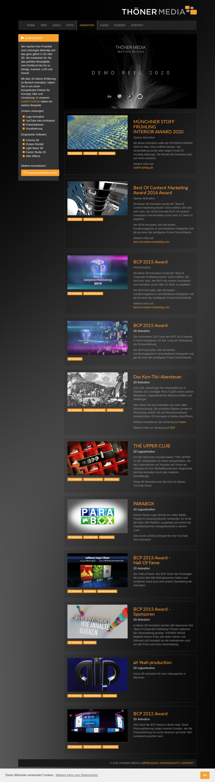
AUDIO (104, 25)
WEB (44, 25)
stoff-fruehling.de (143, 167)
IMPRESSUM (149, 763)
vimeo (182, 422)
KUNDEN (119, 25)
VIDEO (56, 25)
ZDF (172, 427)
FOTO (70, 25)
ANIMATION (87, 25)
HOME (31, 25)
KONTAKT (137, 25)
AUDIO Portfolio (30, 101)
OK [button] (205, 775)
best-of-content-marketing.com (151, 241)
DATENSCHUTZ (169, 763)
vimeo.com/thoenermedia (40, 172)
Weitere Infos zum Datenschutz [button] (77, 775)
